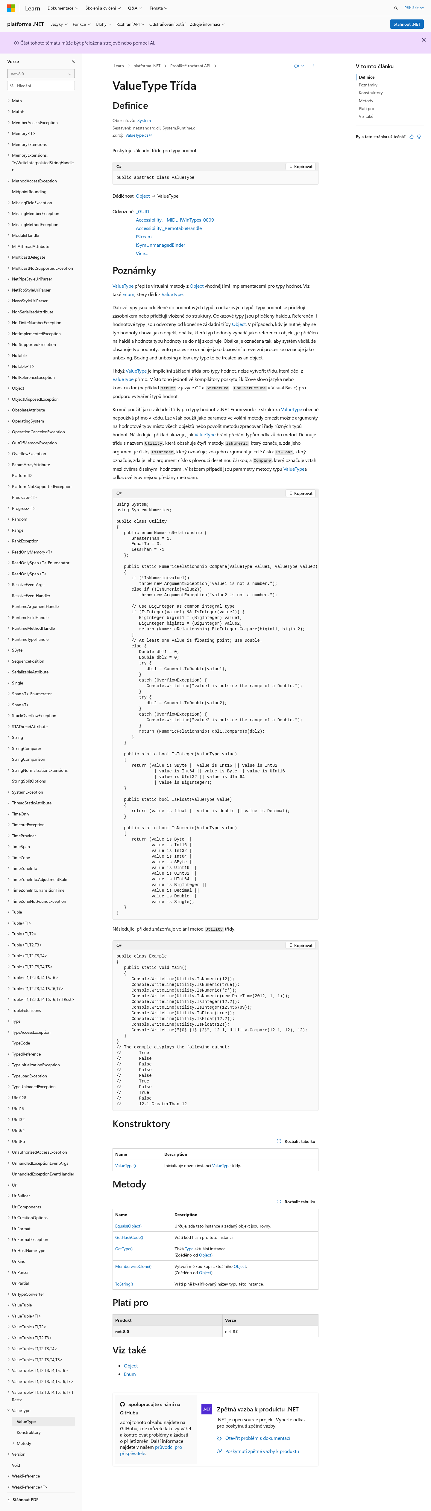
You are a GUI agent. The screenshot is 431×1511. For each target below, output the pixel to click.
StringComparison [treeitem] (28, 742)
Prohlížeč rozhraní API (190, 65)
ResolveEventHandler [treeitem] (31, 579)
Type (189, 1248)
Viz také (366, 116)
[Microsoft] (11, 8)
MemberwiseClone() (133, 1266)
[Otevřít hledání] (396, 8)
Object (143, 196)
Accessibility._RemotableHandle (169, 228)
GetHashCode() (129, 1237)
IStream (144, 236)
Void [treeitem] (16, 1448)
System (144, 120)
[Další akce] (313, 66)
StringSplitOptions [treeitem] (29, 764)
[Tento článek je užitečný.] (411, 136)
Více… (142, 253)
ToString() (124, 1284)
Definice (366, 77)
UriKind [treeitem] (18, 1245)
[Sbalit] (73, 61)
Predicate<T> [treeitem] (24, 481)
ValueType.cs (136, 135)
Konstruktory (371, 92)
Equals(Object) (128, 1226)
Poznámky (368, 85)
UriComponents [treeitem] (26, 1190)
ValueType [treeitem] (26, 1405)
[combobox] (41, 74)
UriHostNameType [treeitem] (28, 1234)
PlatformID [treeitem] (22, 459)
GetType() (124, 1248)
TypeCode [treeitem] (21, 1026)
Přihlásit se (414, 7)
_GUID (142, 211)
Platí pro (366, 108)
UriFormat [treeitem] (21, 1212)
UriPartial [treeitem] (20, 1266)
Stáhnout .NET (407, 24)
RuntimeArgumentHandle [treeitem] (35, 590)
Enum (128, 294)
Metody (366, 100)
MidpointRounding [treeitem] (29, 175)
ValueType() (125, 1165)
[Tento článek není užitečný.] (418, 136)
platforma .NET (146, 65)
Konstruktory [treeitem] (29, 1416)
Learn (119, 65)
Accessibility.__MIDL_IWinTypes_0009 (175, 219)
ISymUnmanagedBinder (160, 245)
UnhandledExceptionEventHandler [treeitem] (43, 1157)
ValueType (123, 286)
